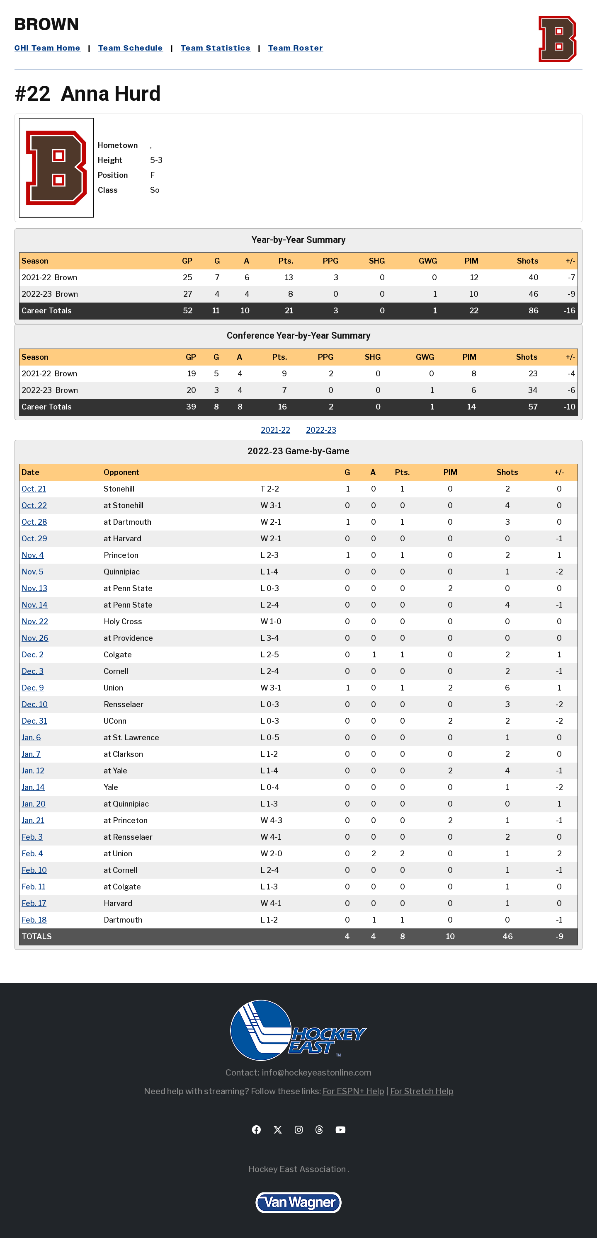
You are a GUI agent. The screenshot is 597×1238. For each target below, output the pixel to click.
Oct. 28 (35, 522)
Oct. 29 (35, 538)
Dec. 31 (34, 721)
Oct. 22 (34, 505)
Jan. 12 (33, 770)
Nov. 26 (35, 638)
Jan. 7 (31, 754)
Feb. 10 (34, 870)
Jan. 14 (33, 787)
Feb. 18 (34, 920)
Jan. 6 (31, 737)
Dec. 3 (33, 671)
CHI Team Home (48, 48)
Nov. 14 (35, 605)
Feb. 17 (34, 903)
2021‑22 (275, 430)
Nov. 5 (33, 571)
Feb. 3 (32, 837)
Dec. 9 (33, 687)
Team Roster (296, 48)
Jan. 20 (34, 803)
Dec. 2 (33, 654)
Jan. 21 (33, 820)
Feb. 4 (32, 853)
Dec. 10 (35, 704)
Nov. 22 (35, 621)
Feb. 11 (34, 886)
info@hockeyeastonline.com (316, 1073)
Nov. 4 (33, 555)
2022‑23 (321, 430)
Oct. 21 (34, 489)
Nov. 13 (34, 588)
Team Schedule (131, 48)
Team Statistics (217, 48)
